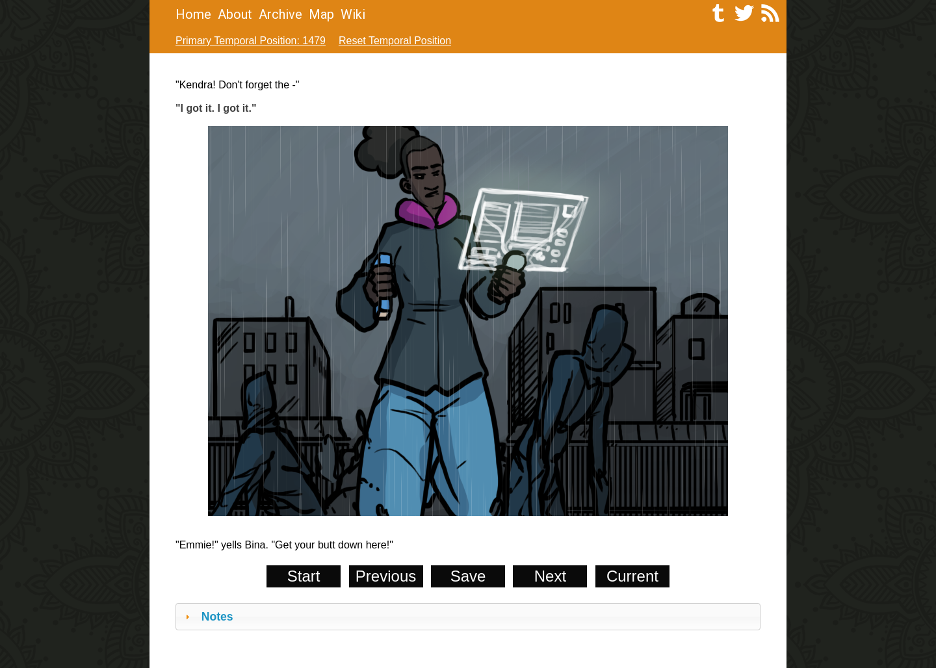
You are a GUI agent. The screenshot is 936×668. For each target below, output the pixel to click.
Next (550, 576)
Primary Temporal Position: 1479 (251, 40)
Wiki (353, 14)
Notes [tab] (207, 616)
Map (321, 14)
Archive (280, 14)
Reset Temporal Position (395, 40)
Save (468, 576)
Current (632, 576)
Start (303, 576)
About (235, 14)
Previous (386, 576)
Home (193, 14)
